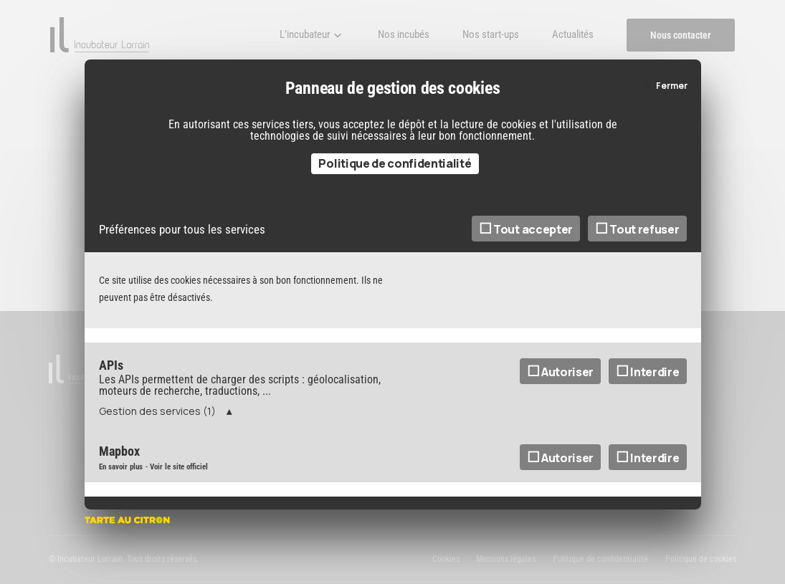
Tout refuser (637, 236)
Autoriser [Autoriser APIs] (560, 379)
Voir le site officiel (179, 474)
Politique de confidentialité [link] (394, 170)
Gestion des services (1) (157, 418)
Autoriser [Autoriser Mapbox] (560, 465)
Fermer (672, 93)
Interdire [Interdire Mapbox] (648, 465)
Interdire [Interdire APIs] (648, 379)
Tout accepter (526, 236)
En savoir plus (121, 474)
